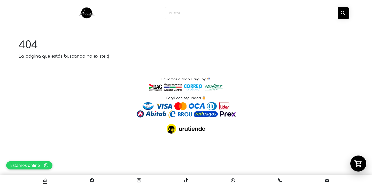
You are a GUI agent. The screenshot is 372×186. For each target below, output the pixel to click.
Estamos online (29, 165)
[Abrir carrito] (358, 164)
